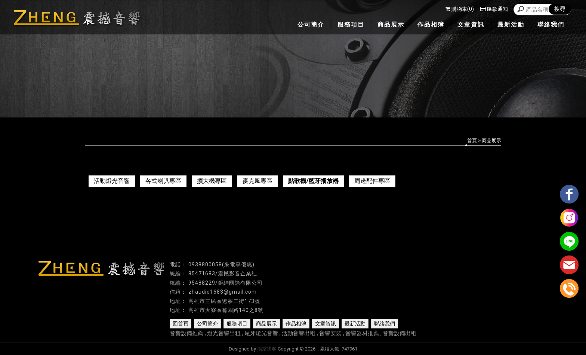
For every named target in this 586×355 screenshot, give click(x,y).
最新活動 (355, 324)
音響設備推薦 (186, 333)
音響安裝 (330, 333)
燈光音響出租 (224, 333)
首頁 (472, 140)
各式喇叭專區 (163, 180)
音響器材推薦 (362, 333)
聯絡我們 (384, 324)
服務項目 (236, 324)
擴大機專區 (212, 180)
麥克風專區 (257, 180)
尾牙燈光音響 (261, 333)
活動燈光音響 (112, 180)
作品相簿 (296, 324)
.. (318, 349)
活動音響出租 (298, 333)
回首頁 (180, 324)
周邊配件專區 (372, 180)
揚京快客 (267, 349)
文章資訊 (325, 324)
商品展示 (266, 324)
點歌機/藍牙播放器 (313, 180)
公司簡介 (207, 324)
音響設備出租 (399, 333)
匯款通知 (494, 9)
